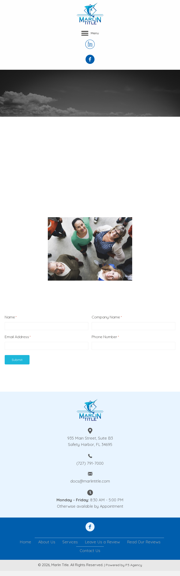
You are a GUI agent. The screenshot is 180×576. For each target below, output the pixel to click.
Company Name (106, 317)
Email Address (17, 337)
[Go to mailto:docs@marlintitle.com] (90, 477)
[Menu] (90, 33)
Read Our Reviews (144, 541)
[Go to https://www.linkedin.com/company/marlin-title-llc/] (90, 45)
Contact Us (90, 550)
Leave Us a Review (102, 541)
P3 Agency (133, 565)
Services (70, 541)
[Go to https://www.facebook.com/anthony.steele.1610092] (90, 527)
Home (25, 541)
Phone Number (105, 337)
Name (10, 317)
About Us (46, 541)
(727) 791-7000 (90, 463)
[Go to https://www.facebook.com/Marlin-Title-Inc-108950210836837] (90, 60)
